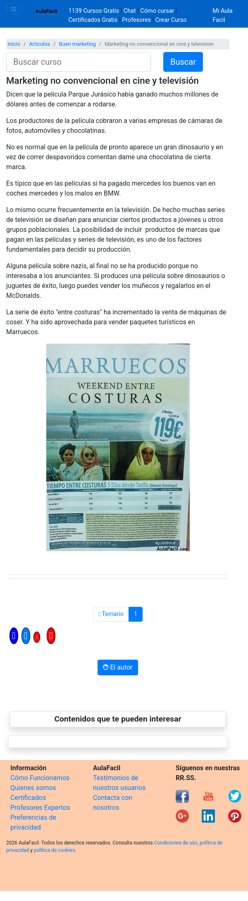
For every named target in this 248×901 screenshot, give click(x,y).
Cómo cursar (157, 10)
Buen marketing (77, 44)
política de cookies (54, 850)
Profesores (136, 20)
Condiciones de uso (176, 843)
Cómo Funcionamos (39, 778)
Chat (130, 10)
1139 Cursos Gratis (95, 10)
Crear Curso (171, 20)
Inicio (13, 44)
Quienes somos (33, 788)
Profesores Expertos (40, 807)
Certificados (28, 798)
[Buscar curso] (78, 62)
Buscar (183, 62)
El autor (117, 667)
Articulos (39, 44)
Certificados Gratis (93, 20)
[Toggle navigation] (14, 8)
